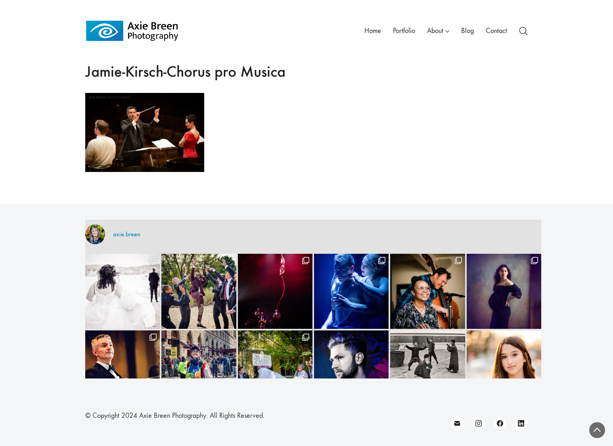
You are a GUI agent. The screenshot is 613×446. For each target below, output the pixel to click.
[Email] (457, 423)
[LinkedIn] (521, 423)
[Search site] (523, 31)
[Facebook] (500, 423)
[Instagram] (478, 423)
